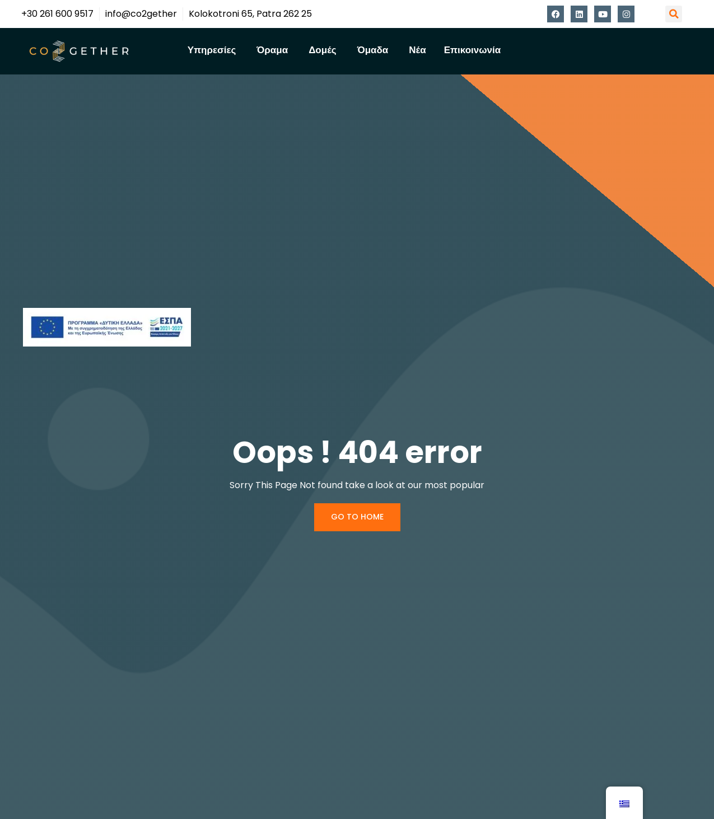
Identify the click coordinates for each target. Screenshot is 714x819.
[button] (673, 14)
